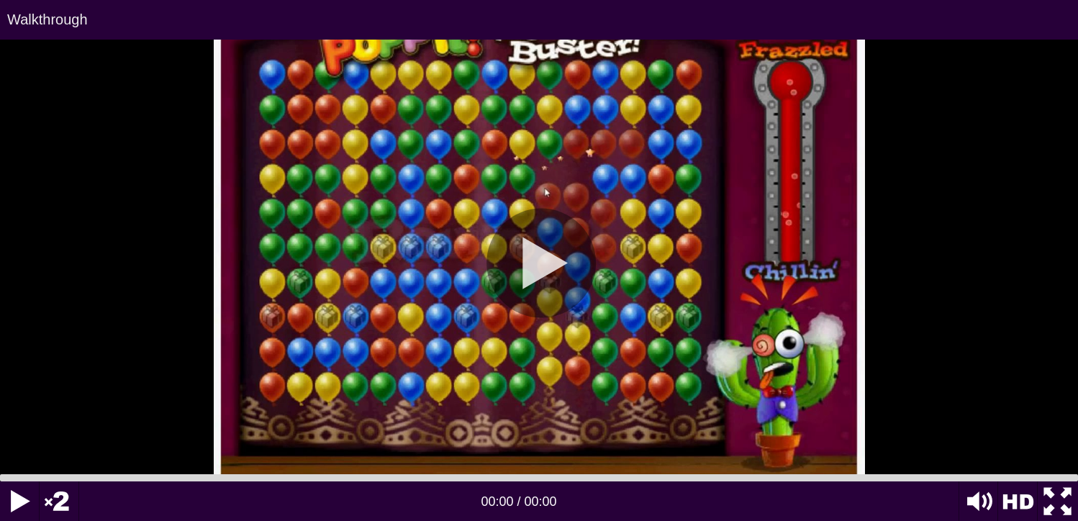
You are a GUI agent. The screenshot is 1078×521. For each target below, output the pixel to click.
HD (1018, 501)
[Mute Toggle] (978, 501)
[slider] (539, 477)
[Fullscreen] (1057, 501)
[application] (539, 260)
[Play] (20, 501)
